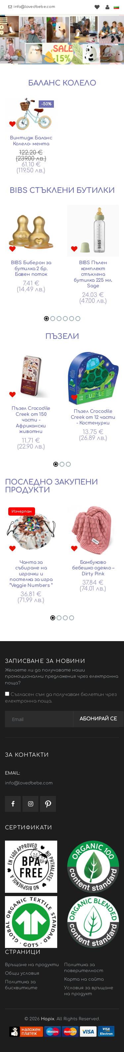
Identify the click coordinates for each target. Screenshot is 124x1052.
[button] (46, 318)
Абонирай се (98, 718)
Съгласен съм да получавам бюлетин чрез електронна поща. (61, 698)
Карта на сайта (84, 979)
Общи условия (22, 973)
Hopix (47, 1019)
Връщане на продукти (32, 964)
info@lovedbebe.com (31, 7)
